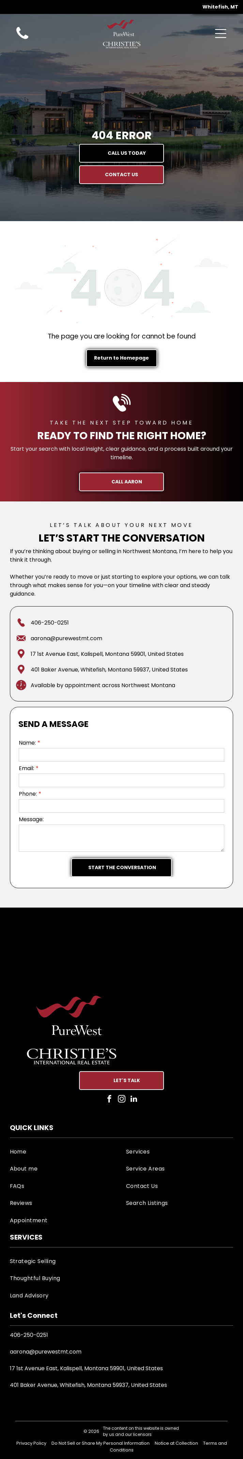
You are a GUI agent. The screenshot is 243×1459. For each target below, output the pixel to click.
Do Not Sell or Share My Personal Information (100, 1443)
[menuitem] (63, 1151)
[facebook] (109, 1099)
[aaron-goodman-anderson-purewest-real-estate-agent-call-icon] (22, 39)
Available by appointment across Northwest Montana (103, 685)
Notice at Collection (176, 1443)
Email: (26, 768)
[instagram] (121, 1099)
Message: (31, 819)
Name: (27, 743)
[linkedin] (133, 1099)
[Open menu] (220, 33)
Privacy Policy (31, 1443)
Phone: (28, 794)
